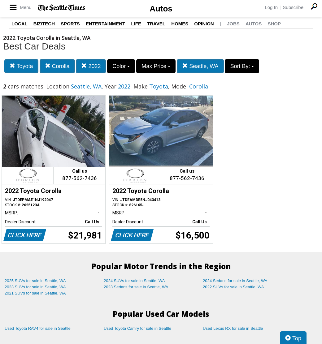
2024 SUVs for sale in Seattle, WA (134, 280)
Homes (179, 23)
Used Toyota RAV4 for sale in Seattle (38, 328)
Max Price (155, 66)
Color (121, 66)
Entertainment (105, 23)
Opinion (204, 23)
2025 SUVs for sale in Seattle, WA (35, 280)
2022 (91, 66)
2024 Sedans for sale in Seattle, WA (235, 280)
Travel (156, 23)
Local (19, 23)
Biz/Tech (44, 23)
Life (136, 23)
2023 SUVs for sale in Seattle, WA (35, 287)
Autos (161, 8)
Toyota (21, 66)
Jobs (233, 23)
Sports (70, 23)
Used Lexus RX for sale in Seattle (233, 328)
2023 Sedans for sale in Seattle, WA (136, 287)
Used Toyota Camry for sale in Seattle (137, 328)
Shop (274, 23)
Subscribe (293, 7)
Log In (271, 7)
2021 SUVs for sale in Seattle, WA (35, 293)
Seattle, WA (200, 66)
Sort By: (242, 66)
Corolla (57, 66)
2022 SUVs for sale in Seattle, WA (233, 287)
